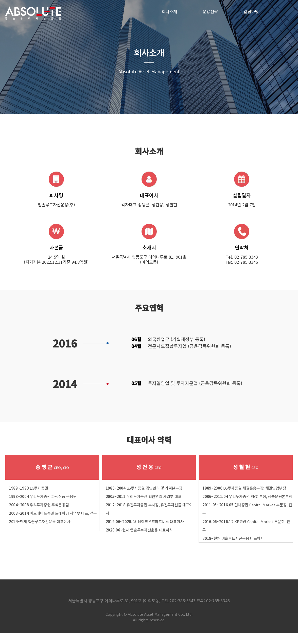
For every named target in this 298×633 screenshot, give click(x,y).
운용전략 (210, 11)
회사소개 (169, 11)
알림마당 (251, 11)
